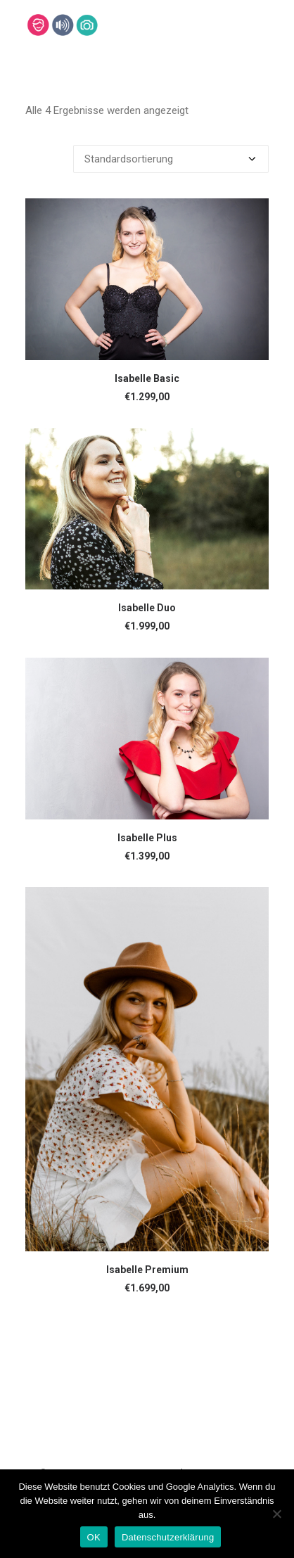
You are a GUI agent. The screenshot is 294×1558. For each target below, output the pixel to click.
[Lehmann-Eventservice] (37, 25)
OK (94, 1537)
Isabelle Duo (147, 607)
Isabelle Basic (147, 378)
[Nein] (276, 1514)
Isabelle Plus (147, 837)
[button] (147, 279)
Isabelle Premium (147, 1269)
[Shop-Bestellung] (171, 159)
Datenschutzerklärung (168, 1537)
